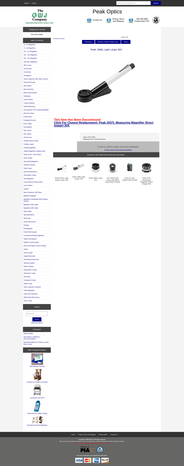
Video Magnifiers (29, 290)
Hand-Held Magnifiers (31, 161)
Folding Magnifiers (30, 148)
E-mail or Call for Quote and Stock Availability (118, 150)
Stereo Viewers (29, 266)
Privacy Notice (102, 434)
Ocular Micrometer (30, 222)
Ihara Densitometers (30, 172)
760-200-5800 (142, 19)
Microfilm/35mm (29, 215)
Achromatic (27, 72)
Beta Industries (29, 89)
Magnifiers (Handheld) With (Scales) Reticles (36, 200)
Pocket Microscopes (30, 232)
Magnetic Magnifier (30, 196)
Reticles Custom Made (31, 242)
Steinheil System (29, 263)
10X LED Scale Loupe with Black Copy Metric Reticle (112, 180)
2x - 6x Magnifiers (29, 44)
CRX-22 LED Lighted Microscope (129, 179)
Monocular (27, 218)
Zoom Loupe (28, 301)
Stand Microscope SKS (31, 259)
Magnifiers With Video (31, 208)
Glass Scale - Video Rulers (32, 154)
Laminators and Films (37, 392)
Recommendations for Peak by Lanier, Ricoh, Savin (36, 343)
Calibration (27, 96)
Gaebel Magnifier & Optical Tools (34, 151)
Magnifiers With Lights (31, 204)
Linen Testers (28, 185)
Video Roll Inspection (31, 294)
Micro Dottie (28, 211)
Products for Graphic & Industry (37, 376)
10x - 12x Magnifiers (30, 51)
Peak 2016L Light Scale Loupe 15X (61, 179)
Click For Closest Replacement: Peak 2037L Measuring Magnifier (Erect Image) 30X (103, 124)
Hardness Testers (29, 165)
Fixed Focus (28, 137)
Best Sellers (28, 86)
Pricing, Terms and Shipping (87, 434)
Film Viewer (27, 134)
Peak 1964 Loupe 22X (95, 179)
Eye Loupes (27, 130)
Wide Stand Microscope (31, 297)
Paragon (26, 225)
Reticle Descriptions (30, 239)
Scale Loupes (28, 253)
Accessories (28, 68)
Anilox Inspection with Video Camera (36, 79)
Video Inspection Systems (32, 287)
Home (26, 3)
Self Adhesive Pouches (37, 360)
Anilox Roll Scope (29, 82)
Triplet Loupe (28, 283)
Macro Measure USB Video (33, 192)
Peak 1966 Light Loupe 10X (78, 178)
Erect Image (28, 123)
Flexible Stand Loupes (31, 141)
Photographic (28, 228)
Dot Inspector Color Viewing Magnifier (36, 110)
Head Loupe (28, 168)
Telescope (27, 276)
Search (36, 307)
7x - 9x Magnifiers (29, 48)
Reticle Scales (28, 333)
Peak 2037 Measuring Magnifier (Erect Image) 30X (146, 181)
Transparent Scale (30, 280)
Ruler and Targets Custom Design (35, 246)
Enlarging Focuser (30, 120)
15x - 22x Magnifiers (30, 55)
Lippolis (26, 189)
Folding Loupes (29, 144)
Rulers (26, 249)
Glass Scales (28, 158)
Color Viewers (28, 99)
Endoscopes (28, 117)
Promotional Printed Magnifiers (34, 235)
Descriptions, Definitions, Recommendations (32, 338)
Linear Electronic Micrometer (33, 182)
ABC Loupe (27, 65)
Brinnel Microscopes (30, 93)
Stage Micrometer (29, 256)
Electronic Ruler (29, 113)
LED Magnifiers (29, 178)
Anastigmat (27, 75)
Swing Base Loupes (30, 270)
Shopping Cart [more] (37, 29)
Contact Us (113, 434)
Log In (34, 3)
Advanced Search (37, 323)
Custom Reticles (29, 103)
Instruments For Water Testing (37, 407)
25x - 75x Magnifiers (30, 58)
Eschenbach (28, 127)
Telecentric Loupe (29, 273)
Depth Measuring (29, 106)
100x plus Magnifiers (30, 62)
